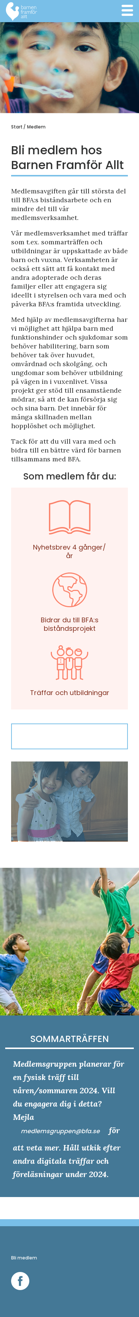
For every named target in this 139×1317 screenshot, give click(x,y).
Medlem (36, 127)
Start (17, 127)
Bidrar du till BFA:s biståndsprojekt (70, 596)
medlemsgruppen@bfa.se (61, 1131)
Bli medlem (24, 1258)
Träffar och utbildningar (69, 665)
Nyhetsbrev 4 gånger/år (69, 524)
